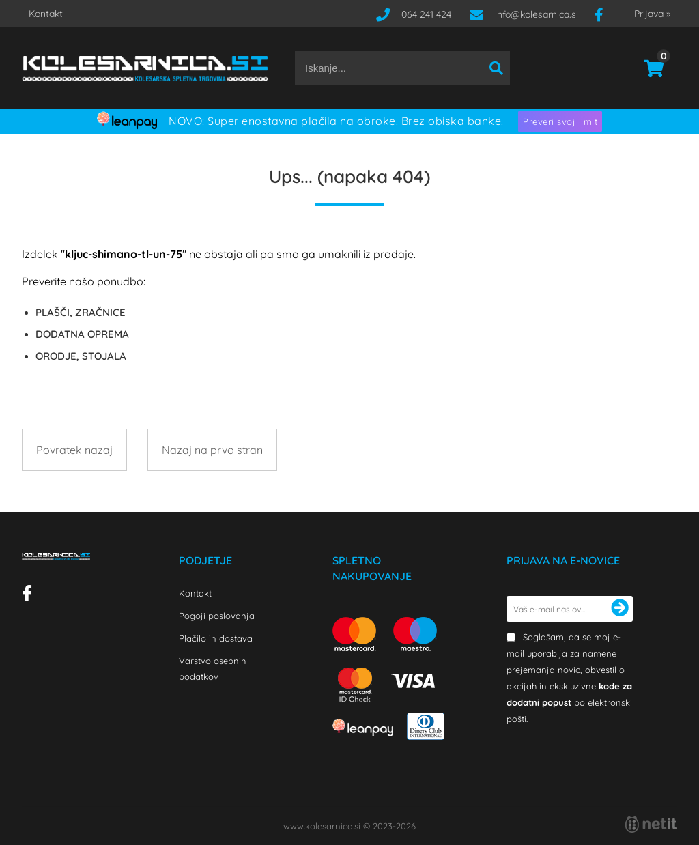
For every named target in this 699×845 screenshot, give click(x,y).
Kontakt (46, 14)
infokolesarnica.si (536, 14)
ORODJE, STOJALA (80, 355)
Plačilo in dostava (216, 638)
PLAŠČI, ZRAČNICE (80, 312)
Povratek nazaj (74, 450)
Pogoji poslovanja (217, 615)
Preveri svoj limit (560, 121)
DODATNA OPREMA (82, 334)
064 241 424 (426, 14)
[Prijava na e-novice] (620, 609)
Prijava (652, 14)
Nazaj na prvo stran (212, 450)
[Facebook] (604, 14)
